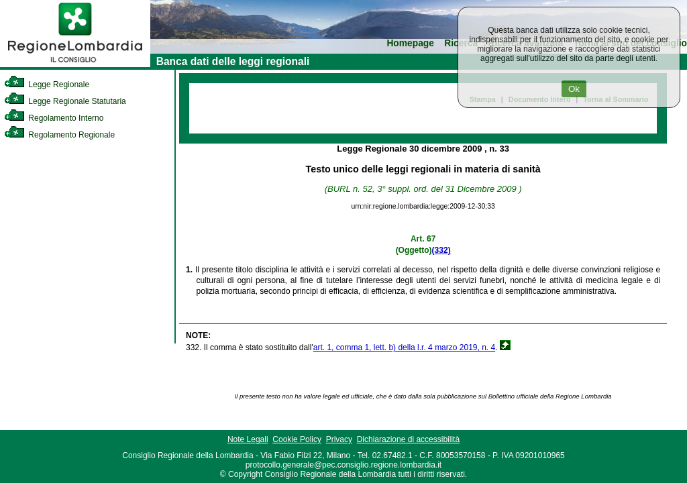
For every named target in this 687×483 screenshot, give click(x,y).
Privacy (339, 439)
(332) (441, 250)
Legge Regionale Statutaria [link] (65, 101)
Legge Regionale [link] (46, 84)
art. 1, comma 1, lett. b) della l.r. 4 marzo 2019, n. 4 (404, 347)
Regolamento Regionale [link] (59, 135)
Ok (574, 89)
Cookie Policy (296, 439)
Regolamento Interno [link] (53, 118)
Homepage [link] (410, 43)
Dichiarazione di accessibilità (408, 439)
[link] (75, 64)
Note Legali (247, 439)
